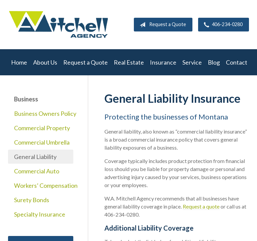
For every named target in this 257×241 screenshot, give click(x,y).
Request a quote (201, 206)
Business (26, 99)
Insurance (163, 62)
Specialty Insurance (39, 214)
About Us (45, 62)
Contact (236, 62)
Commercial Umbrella (42, 142)
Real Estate (129, 62)
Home (19, 62)
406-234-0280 (222, 25)
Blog (214, 62)
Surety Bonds (31, 200)
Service (192, 62)
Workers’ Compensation (43, 185)
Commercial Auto (36, 171)
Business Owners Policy (43, 113)
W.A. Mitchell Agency (58, 24)
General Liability (35, 156)
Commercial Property (42, 128)
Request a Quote (161, 25)
